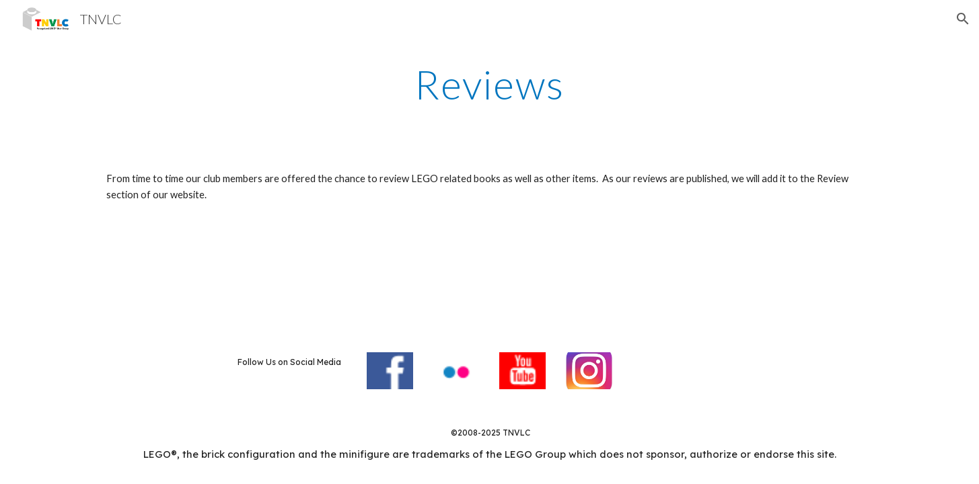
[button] (963, 19)
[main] (490, 84)
